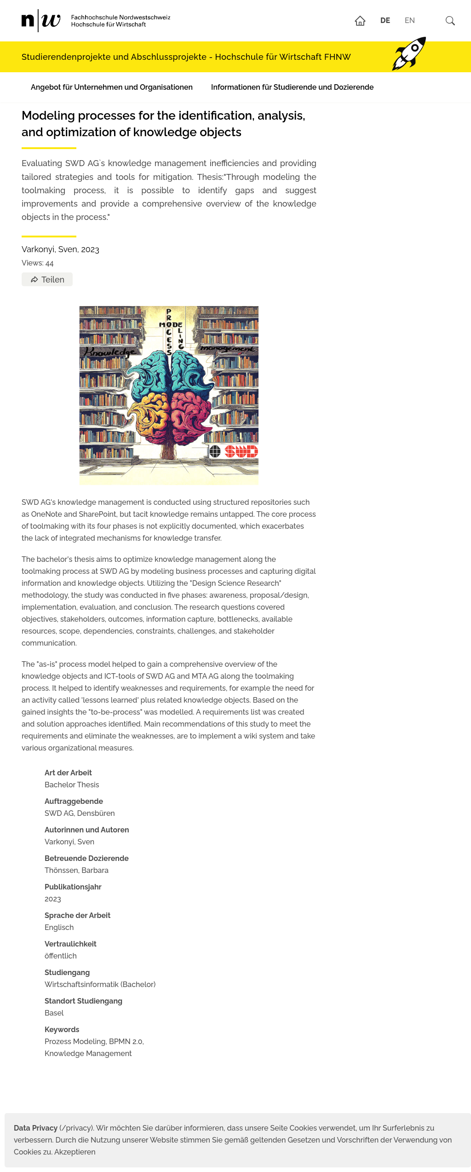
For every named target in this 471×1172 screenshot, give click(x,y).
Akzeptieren (75, 1152)
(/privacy (52, 1128)
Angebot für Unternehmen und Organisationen (112, 87)
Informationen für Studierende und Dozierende (292, 87)
